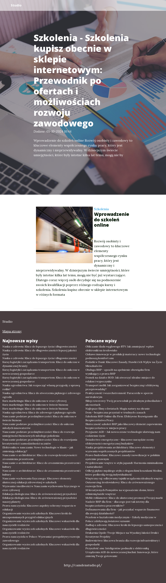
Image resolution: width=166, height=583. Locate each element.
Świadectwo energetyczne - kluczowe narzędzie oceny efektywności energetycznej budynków (119, 441)
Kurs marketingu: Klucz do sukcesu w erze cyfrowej (34, 400)
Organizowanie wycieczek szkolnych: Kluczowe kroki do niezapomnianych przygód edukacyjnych (37, 515)
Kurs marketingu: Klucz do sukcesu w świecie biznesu (35, 404)
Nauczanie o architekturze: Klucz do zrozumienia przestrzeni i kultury (41, 464)
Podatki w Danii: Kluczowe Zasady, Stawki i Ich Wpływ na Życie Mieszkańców (123, 363)
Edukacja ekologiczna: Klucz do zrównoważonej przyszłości (39, 494)
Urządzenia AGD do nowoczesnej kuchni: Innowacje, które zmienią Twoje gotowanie (121, 554)
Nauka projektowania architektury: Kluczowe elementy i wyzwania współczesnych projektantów (120, 449)
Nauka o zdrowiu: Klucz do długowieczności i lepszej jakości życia (39, 352)
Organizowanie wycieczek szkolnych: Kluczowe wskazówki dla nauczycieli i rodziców (40, 523)
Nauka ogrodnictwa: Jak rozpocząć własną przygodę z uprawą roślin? (41, 387)
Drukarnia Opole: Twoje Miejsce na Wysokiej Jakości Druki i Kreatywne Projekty (122, 534)
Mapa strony (12, 331)
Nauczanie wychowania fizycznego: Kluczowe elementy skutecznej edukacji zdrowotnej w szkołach (36, 480)
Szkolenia (101, 209)
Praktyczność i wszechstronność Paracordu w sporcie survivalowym (119, 395)
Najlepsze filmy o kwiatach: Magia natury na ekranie (117, 408)
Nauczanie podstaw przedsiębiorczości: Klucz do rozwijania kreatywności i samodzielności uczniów (39, 441)
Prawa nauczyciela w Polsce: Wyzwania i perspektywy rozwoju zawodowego (41, 538)
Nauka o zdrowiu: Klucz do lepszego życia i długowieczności (39, 346)
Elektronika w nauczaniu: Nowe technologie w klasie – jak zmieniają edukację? (37, 449)
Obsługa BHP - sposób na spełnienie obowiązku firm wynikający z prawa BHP (117, 371)
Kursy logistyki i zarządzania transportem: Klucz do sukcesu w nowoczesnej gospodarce (41, 371)
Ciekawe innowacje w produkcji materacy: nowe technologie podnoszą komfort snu (122, 356)
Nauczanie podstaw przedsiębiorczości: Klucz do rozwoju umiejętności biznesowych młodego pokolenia (38, 433)
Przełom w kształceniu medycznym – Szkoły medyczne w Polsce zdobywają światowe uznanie (120, 519)
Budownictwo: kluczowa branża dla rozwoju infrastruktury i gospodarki (122, 542)
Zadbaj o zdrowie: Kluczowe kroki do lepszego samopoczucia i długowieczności (124, 526)
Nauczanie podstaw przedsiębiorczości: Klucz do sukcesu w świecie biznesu (39, 418)
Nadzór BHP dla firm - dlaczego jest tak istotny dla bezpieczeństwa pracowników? (117, 503)
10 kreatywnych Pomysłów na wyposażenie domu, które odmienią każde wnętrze (119, 492)
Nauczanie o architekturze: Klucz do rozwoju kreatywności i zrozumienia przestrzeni (39, 457)
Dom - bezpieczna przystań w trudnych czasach (115, 412)
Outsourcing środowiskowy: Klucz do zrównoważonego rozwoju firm (120, 484)
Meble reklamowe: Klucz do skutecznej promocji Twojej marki (124, 497)
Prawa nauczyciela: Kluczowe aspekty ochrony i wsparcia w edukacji (39, 507)
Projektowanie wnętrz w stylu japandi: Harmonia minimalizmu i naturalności (124, 464)
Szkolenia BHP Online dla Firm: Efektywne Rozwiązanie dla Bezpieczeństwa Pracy (121, 418)
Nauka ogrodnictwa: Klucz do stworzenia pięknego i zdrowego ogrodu (41, 395)
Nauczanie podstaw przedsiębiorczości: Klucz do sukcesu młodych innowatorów (38, 426)
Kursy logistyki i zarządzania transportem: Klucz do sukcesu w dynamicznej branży (41, 363)
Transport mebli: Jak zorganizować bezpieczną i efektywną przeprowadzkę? (122, 387)
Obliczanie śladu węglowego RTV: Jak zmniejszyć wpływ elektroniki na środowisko (119, 348)
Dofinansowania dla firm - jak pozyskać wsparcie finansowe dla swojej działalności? (122, 511)
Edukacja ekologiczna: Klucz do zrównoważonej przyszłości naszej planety (39, 499)
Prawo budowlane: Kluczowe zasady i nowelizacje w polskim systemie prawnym (122, 457)
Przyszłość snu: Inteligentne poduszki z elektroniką (117, 548)
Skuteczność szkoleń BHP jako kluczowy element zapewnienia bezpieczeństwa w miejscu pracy (123, 426)
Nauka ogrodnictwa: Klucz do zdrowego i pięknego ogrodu (39, 412)
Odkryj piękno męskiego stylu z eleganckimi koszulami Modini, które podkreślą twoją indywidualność (123, 472)
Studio (16, 5)
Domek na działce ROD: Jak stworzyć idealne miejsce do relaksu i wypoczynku (120, 379)
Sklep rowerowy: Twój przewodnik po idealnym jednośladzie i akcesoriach (123, 402)
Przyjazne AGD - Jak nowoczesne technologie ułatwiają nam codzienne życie (122, 433)
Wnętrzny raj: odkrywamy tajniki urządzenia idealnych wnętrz (124, 478)
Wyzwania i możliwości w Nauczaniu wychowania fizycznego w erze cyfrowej (41, 488)
